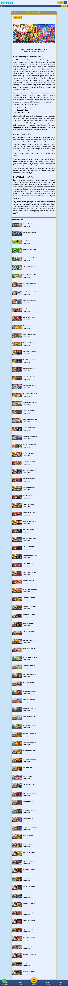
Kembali (17, 17)
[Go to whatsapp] (4, 981)
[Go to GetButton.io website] (4, 984)
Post (21, 12)
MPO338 (14, 12)
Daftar (60, 2)
